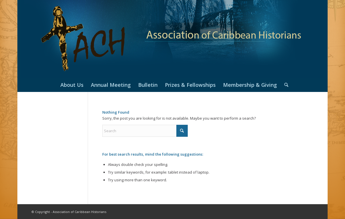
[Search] (284, 85)
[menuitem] (72, 85)
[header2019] (172, 39)
